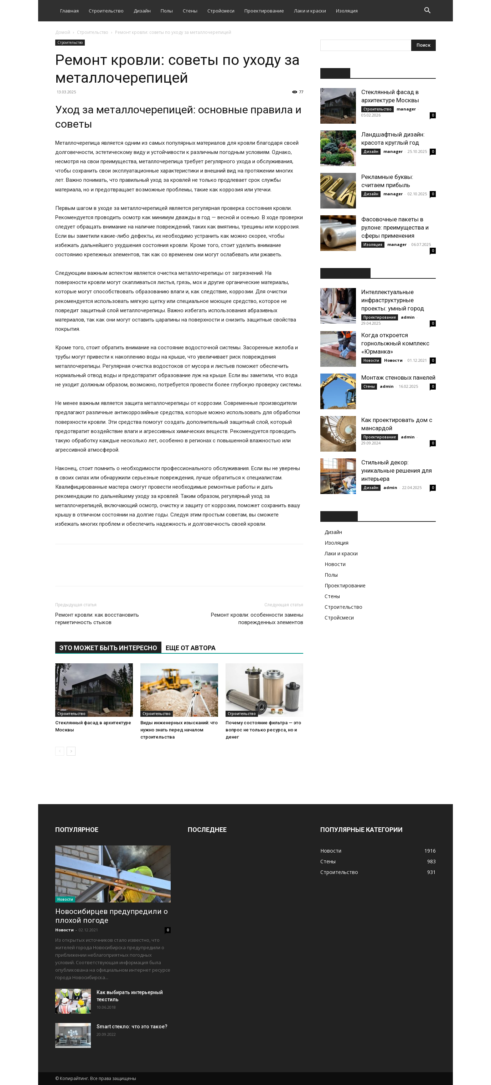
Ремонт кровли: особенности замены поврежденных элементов (257, 619)
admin (408, 317)
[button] (427, 11)
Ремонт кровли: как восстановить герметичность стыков (97, 619)
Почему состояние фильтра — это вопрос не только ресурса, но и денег (263, 730)
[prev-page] (59, 751)
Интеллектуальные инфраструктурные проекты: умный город (392, 300)
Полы (167, 10)
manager (406, 109)
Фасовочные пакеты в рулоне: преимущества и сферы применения (395, 227)
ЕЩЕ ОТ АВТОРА (191, 648)
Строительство (106, 10)
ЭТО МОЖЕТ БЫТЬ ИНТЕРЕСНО (108, 648)
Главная (69, 10)
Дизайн (142, 10)
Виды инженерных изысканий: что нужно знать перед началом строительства (179, 730)
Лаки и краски (310, 10)
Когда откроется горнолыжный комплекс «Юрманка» (395, 343)
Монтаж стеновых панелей (398, 377)
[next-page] (71, 751)
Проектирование (264, 10)
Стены (190, 10)
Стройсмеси (220, 10)
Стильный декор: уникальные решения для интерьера (396, 470)
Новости (371, 360)
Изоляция (347, 10)
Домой (62, 32)
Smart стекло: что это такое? (132, 1026)
